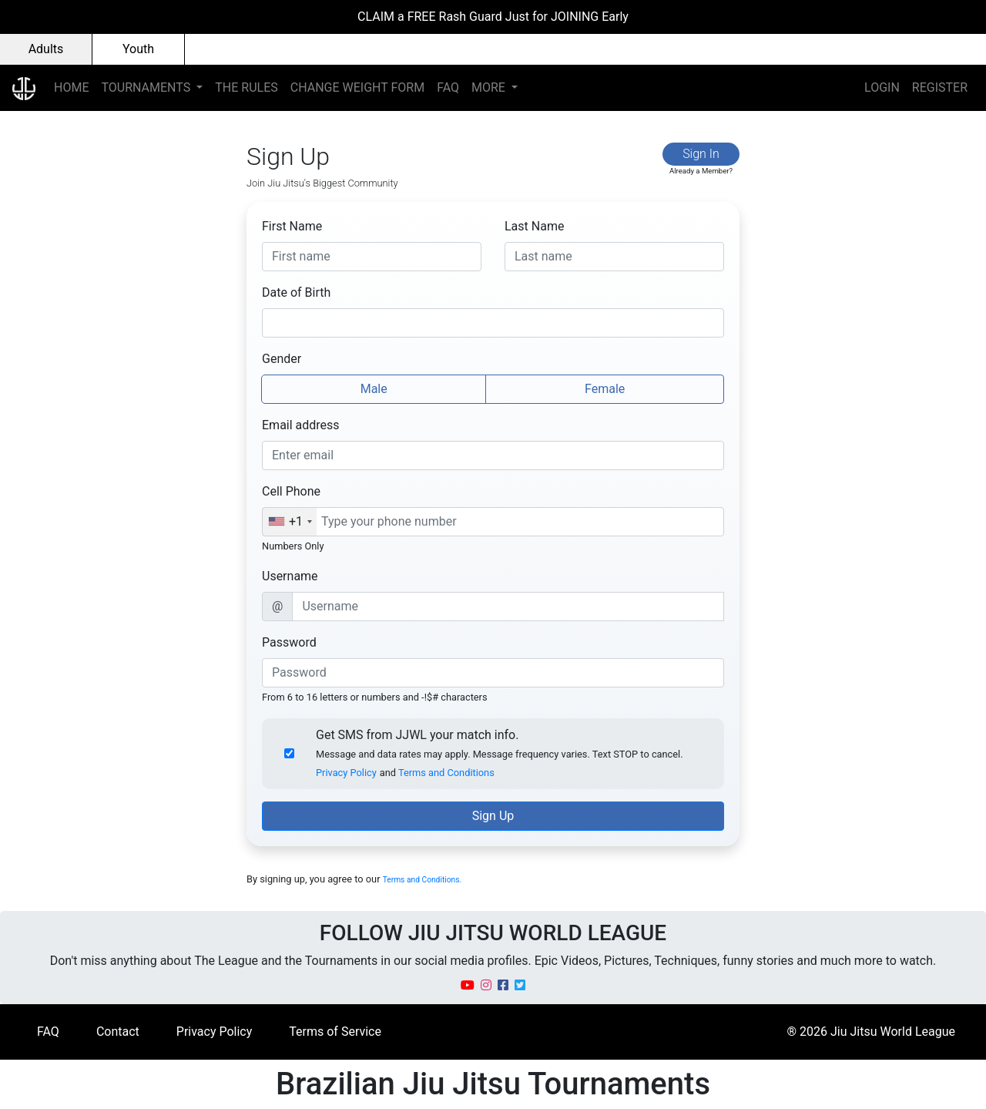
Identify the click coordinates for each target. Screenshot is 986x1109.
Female (605, 388)
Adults (46, 49)
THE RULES (246, 87)
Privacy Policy (346, 772)
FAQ (448, 87)
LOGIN (882, 87)
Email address (301, 425)
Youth (138, 49)
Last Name (534, 226)
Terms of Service (335, 1031)
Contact (117, 1031)
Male (374, 388)
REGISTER (940, 87)
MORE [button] (489, 87)
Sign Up (493, 815)
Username (290, 576)
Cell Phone (291, 491)
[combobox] (290, 522)
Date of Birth (296, 292)
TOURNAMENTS (147, 87)
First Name (292, 226)
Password (289, 642)
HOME (71, 87)
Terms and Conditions (446, 772)
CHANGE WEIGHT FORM (357, 87)
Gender (281, 358)
